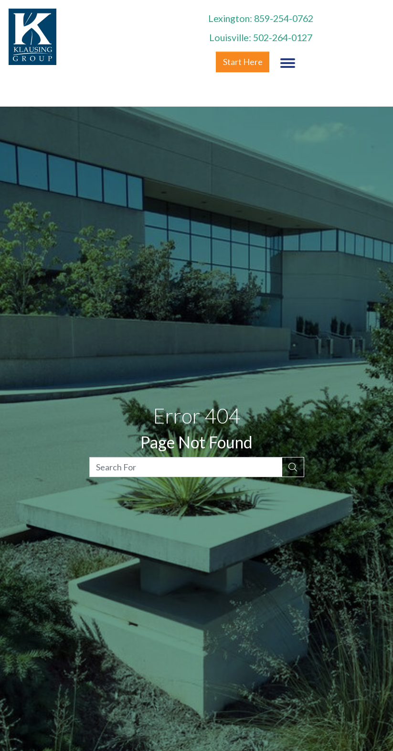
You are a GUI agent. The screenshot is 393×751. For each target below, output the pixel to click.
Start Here (243, 61)
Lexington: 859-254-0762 (260, 18)
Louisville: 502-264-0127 (260, 37)
